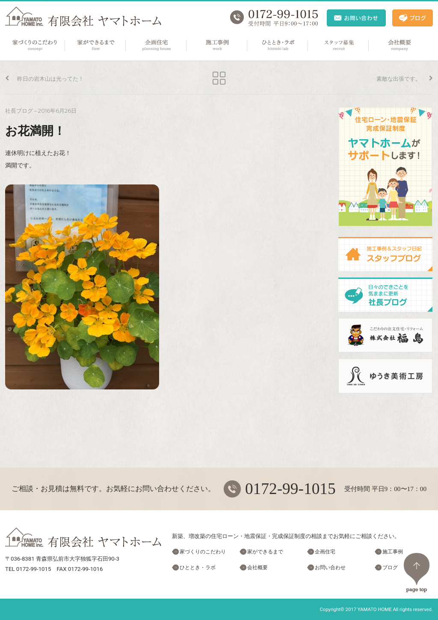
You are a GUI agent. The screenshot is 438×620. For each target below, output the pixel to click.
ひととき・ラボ (278, 45)
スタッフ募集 (339, 45)
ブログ (390, 567)
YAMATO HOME (375, 609)
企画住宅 (156, 45)
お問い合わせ (330, 567)
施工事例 (217, 45)
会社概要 (399, 45)
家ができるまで (96, 45)
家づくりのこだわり (35, 45)
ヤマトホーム (83, 16)
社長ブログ (19, 111)
